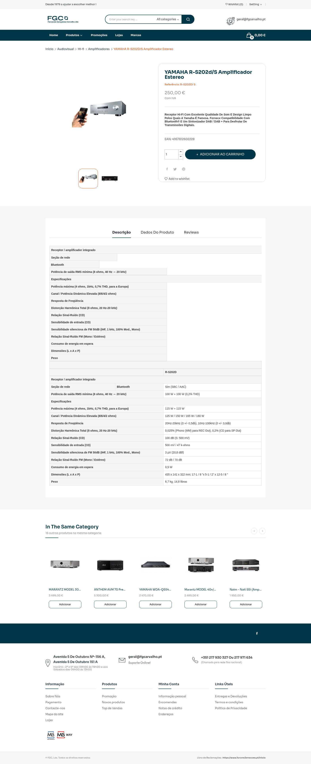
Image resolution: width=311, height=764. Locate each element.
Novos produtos (113, 702)
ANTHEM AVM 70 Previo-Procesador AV (110, 589)
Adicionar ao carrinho (222, 154)
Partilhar (168, 169)
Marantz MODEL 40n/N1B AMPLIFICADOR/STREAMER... (200, 589)
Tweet (176, 169)
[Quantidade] (172, 154)
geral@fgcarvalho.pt (251, 19)
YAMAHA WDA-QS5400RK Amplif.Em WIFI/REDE (155, 589)
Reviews (194, 232)
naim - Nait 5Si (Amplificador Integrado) (246, 589)
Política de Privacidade (231, 708)
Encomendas (167, 702)
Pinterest (185, 169)
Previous (45, 115)
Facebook (257, 633)
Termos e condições (229, 702)
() (234, 4)
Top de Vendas (112, 708)
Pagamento (53, 702)
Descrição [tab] (119, 232)
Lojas (49, 720)
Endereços (165, 714)
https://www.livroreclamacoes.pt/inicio (244, 757)
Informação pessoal (172, 696)
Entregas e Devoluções (231, 696)
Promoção (109, 696)
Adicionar (65, 604)
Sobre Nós (52, 696)
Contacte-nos (55, 708)
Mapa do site (54, 714)
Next (153, 115)
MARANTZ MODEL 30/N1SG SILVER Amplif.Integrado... (65, 589)
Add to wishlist (177, 179)
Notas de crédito (170, 708)
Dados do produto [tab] (157, 232)
